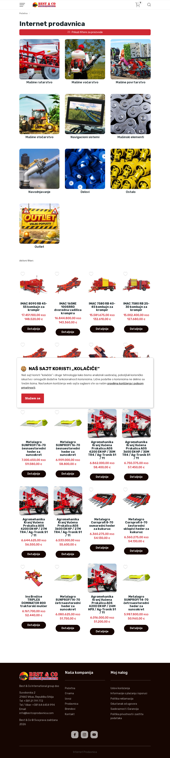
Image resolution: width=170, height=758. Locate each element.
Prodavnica (71, 703)
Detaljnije (33, 328)
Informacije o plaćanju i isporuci (129, 693)
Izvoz (68, 698)
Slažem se (32, 398)
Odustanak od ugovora (124, 703)
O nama (69, 693)
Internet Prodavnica (85, 752)
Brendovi (70, 708)
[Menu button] (22, 5)
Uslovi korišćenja (120, 688)
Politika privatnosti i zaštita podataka (127, 716)
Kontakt (70, 714)
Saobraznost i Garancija (125, 708)
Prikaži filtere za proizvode (85, 32)
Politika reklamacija (122, 698)
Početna (23, 13)
